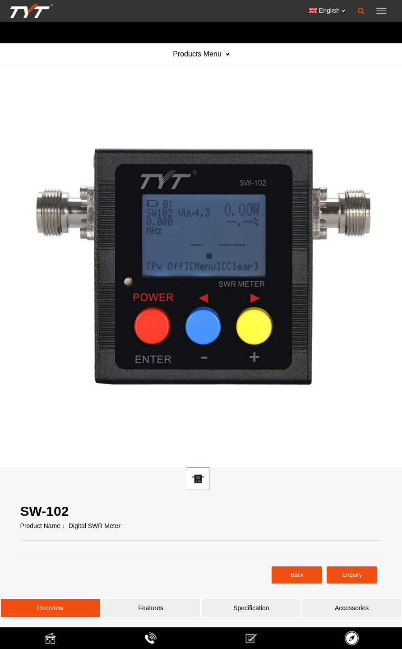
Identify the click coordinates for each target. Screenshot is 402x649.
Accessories (352, 608)
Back (297, 574)
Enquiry (352, 574)
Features (151, 608)
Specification (251, 608)
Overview (50, 608)
